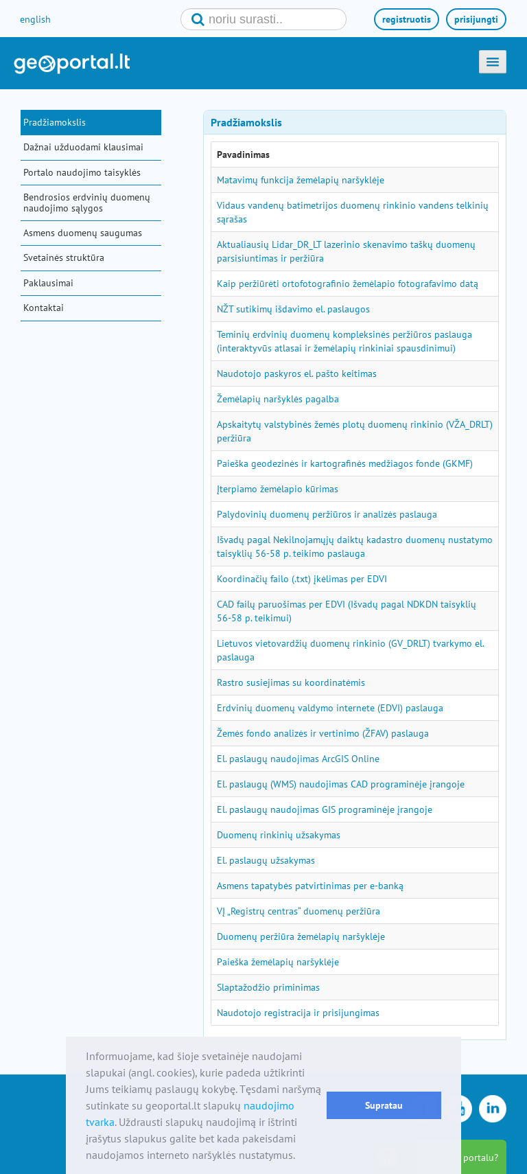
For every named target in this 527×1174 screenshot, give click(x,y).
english (35, 19)
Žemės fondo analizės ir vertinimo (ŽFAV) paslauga (323, 733)
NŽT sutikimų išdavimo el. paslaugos (293, 309)
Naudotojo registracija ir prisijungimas (298, 1012)
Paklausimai (48, 283)
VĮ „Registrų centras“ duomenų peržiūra (298, 911)
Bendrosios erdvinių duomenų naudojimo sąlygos (86, 202)
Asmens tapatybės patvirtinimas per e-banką (310, 885)
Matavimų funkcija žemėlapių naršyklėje (300, 180)
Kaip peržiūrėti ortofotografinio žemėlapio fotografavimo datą (347, 283)
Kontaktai (43, 307)
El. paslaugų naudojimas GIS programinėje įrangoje (324, 809)
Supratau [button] (384, 1105)
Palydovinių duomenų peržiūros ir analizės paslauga (327, 514)
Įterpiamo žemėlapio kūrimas (277, 489)
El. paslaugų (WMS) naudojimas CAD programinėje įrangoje (341, 784)
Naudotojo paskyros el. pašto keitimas (297, 373)
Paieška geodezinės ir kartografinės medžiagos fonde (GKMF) (345, 463)
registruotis (406, 19)
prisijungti (476, 19)
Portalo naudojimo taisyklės (82, 172)
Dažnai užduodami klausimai (83, 147)
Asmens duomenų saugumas (82, 233)
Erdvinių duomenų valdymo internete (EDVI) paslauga (330, 708)
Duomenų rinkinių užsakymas (278, 835)
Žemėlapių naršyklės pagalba (278, 399)
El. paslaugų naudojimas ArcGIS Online (298, 758)
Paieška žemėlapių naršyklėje (278, 962)
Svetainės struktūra (63, 257)
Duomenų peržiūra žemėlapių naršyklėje (301, 936)
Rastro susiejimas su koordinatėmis (291, 682)
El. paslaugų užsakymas (266, 860)
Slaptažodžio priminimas (268, 987)
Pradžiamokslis (54, 122)
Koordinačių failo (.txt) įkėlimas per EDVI (302, 579)
